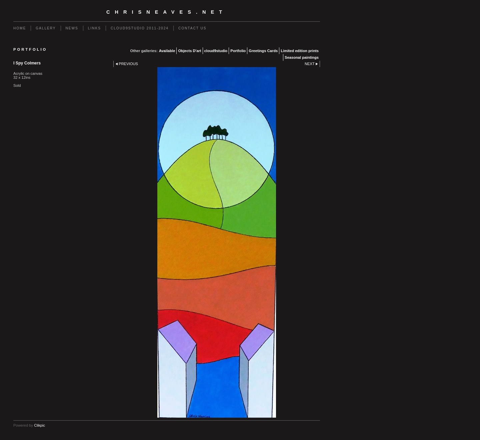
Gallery (46, 28)
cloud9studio (216, 51)
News (72, 28)
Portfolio (238, 51)
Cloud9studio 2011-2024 (140, 28)
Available (167, 51)
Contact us (192, 28)
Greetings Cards (263, 51)
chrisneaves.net (166, 12)
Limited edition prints (300, 51)
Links (94, 28)
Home (19, 28)
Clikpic (39, 425)
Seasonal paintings (302, 57)
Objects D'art (189, 51)
